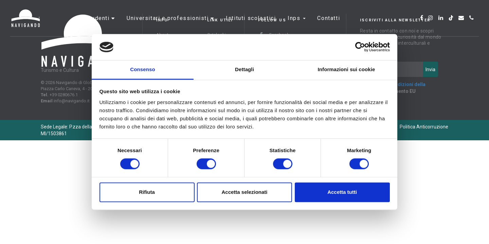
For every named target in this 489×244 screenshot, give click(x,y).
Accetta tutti (342, 192)
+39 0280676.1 (64, 94)
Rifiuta (147, 192)
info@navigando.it (72, 100)
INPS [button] (297, 25)
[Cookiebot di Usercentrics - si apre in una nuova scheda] (360, 47)
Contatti (328, 25)
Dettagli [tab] (244, 69)
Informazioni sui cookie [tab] (346, 69)
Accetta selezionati (244, 192)
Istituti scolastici (251, 25)
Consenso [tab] (142, 69)
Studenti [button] (98, 25)
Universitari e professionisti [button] (169, 25)
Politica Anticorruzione (424, 126)
